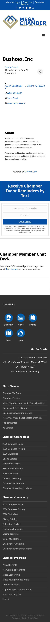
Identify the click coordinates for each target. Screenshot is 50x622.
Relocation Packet (11, 463)
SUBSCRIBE (25, 222)
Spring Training (11, 473)
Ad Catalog (8, 427)
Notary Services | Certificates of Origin (22, 417)
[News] (20, 319)
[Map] (8, 335)
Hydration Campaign (13, 468)
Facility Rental (10, 422)
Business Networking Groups (17, 412)
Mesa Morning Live (12, 594)
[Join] (20, 335)
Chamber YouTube (12, 393)
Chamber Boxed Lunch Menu (17, 488)
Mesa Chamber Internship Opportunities (23, 403)
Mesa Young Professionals (16, 579)
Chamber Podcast (11, 398)
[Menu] (43, 35)
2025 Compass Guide (13, 443)
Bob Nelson (12, 269)
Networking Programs (14, 569)
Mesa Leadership (11, 574)
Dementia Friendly (12, 478)
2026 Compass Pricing (14, 448)
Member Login (13, 2)
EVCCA (6, 599)
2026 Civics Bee (10, 453)
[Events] (32, 319)
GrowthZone (31, 171)
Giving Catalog (10, 458)
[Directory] (8, 319)
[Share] (40, 72)
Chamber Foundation (13, 483)
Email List (28, 2)
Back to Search (11, 67)
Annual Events (10, 564)
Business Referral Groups (16, 408)
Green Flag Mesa (11, 584)
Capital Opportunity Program (17, 589)
